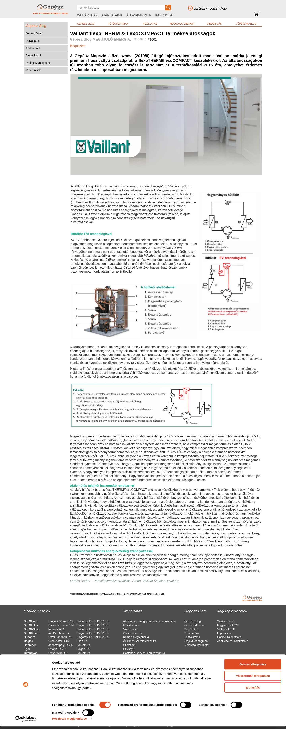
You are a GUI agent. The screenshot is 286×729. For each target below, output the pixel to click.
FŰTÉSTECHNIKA (118, 23)
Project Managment (38, 62)
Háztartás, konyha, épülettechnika (144, 652)
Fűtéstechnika (131, 625)
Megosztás (77, 46)
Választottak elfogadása (253, 678)
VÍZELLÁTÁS (150, 23)
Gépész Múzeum (194, 625)
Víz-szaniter (130, 629)
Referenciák (33, 70)
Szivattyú (128, 649)
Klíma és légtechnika (136, 637)
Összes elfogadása (252, 667)
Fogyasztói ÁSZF (228, 625)
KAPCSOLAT (164, 15)
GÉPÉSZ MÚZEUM (246, 23)
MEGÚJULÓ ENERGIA (182, 23)
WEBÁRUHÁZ (87, 15)
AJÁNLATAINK (111, 15)
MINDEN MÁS (214, 23)
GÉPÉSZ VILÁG (86, 23)
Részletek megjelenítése (69, 721)
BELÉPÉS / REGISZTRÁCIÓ (210, 8)
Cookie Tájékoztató (229, 637)
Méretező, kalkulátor (196, 645)
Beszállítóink (34, 55)
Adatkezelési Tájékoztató (232, 641)
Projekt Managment (196, 641)
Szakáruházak (226, 621)
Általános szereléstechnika (139, 641)
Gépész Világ (34, 33)
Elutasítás (253, 690)
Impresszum (224, 633)
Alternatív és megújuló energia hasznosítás (149, 621)
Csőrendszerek (132, 633)
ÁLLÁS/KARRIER (138, 15)
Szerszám (129, 645)
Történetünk (33, 48)
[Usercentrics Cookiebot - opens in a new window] (25, 721)
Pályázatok (32, 40)
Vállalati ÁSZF (226, 629)
